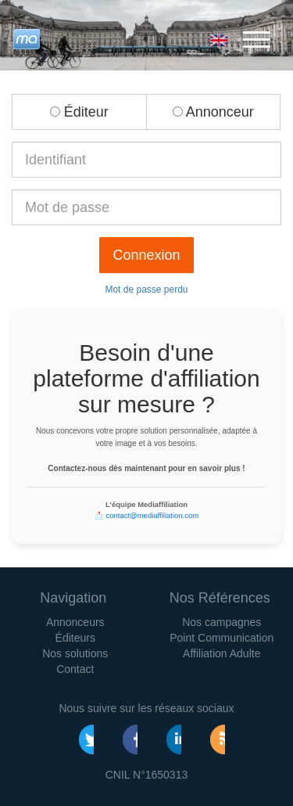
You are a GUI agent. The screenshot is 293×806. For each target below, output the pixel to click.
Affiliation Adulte (221, 653)
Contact (75, 669)
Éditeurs (75, 637)
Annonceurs (75, 622)
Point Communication (221, 637)
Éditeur (79, 112)
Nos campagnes (221, 622)
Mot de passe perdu (146, 289)
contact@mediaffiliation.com (151, 515)
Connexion (146, 255)
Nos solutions (75, 653)
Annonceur (213, 112)
